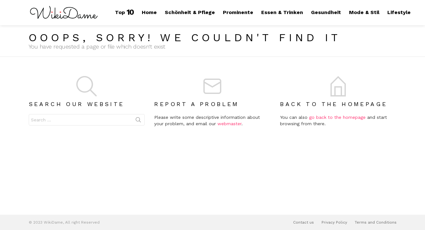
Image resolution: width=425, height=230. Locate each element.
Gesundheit (326, 12)
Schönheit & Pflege (190, 12)
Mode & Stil (364, 12)
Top (124, 12)
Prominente (238, 12)
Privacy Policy (334, 222)
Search (138, 121)
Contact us (303, 222)
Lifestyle (399, 12)
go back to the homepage (337, 117)
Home (149, 12)
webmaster (229, 123)
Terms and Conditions (376, 222)
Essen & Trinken (282, 12)
